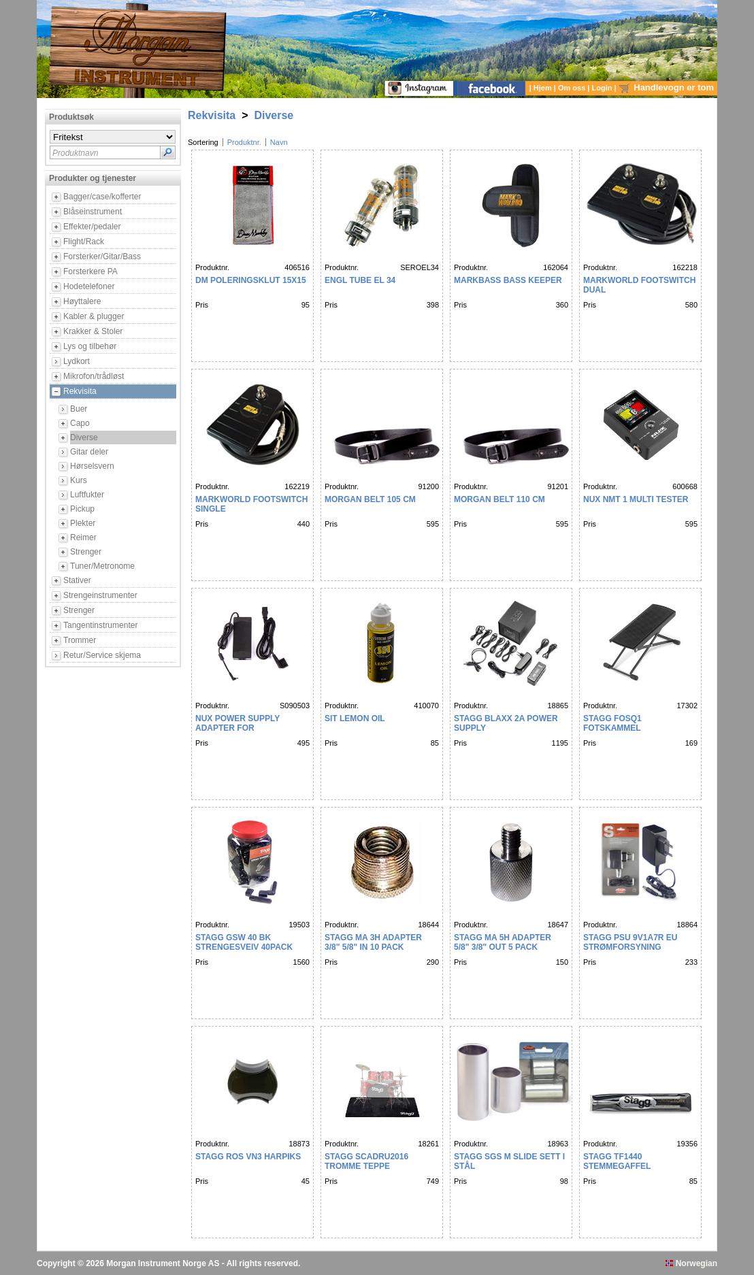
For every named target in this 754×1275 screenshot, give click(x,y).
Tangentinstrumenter (100, 625)
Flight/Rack (83, 241)
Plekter (82, 523)
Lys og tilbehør (89, 346)
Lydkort (76, 361)
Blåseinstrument (92, 211)
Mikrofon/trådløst (93, 376)
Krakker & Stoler (92, 331)
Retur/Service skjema (102, 655)
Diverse (84, 437)
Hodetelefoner (88, 286)
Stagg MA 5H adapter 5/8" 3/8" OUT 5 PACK (502, 942)
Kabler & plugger (93, 316)
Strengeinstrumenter (100, 595)
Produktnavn (75, 153)
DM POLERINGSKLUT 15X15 (250, 280)
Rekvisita (80, 391)
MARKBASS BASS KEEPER (508, 280)
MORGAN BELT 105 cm (370, 499)
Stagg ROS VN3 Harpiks (248, 1156)
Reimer (83, 537)
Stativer (77, 580)
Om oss (572, 88)
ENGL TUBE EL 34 (360, 280)
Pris (201, 305)
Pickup (82, 509)
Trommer (79, 640)
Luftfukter (87, 494)
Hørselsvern (92, 466)
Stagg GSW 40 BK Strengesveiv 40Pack (244, 942)
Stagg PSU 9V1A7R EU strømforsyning (630, 942)
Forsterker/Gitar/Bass (102, 256)
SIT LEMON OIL (355, 718)
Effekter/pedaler (92, 226)
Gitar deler (89, 452)
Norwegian (691, 1263)
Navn (279, 142)
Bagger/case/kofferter (102, 196)
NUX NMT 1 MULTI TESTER (635, 499)
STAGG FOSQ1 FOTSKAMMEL (612, 723)
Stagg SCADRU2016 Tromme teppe (366, 1161)
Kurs (78, 480)
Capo (80, 423)
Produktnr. (244, 142)
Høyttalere (82, 301)
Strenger (85, 552)
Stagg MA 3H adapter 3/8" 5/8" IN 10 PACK (373, 942)
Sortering (203, 142)
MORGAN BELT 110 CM (499, 499)
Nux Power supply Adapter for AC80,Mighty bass (237, 728)
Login (603, 88)
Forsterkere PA (90, 271)
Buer (78, 409)
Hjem (544, 88)
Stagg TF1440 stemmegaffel (617, 1161)
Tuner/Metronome (102, 566)
